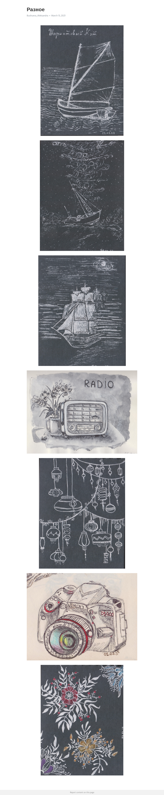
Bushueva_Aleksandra (37, 15)
